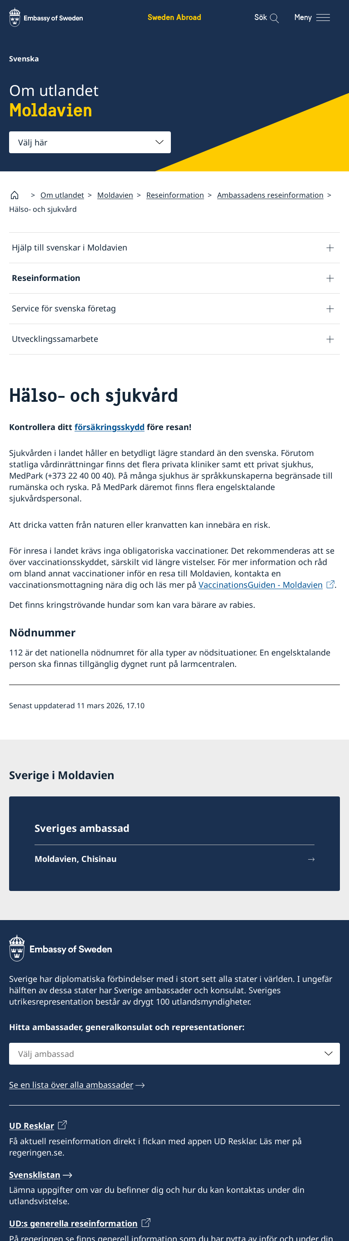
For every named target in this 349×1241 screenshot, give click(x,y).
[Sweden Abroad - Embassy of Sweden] (54, 17)
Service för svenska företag (64, 308)
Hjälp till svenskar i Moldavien (69, 247)
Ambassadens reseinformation (270, 195)
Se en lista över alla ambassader (71, 1084)
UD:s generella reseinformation (73, 1223)
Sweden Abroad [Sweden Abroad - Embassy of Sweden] (174, 17)
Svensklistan (34, 1174)
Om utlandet (62, 195)
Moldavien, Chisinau (76, 858)
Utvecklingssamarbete (55, 339)
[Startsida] (18, 195)
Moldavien (115, 195)
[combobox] (90, 142)
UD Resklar (31, 1125)
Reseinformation (175, 195)
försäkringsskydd (110, 426)
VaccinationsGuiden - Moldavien (261, 585)
